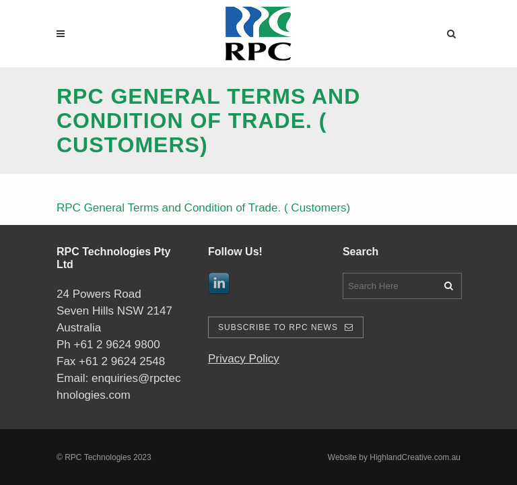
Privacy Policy (243, 358)
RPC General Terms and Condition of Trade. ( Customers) (203, 207)
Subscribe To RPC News (285, 327)
